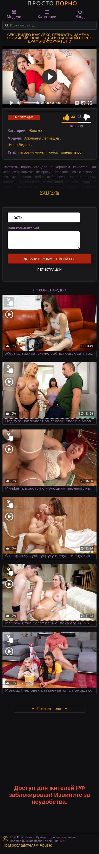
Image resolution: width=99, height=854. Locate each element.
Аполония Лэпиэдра (41, 138)
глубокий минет (31, 152)
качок (53, 152)
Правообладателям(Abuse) (27, 845)
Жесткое (36, 130)
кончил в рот (72, 152)
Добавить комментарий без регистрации (49, 260)
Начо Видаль (20, 144)
